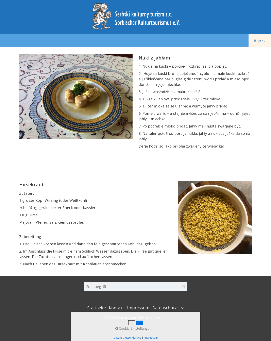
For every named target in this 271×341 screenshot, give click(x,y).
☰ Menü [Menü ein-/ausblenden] (260, 40)
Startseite (96, 307)
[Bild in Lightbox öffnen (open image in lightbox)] (76, 96)
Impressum (138, 307)
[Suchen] (184, 286)
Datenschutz (164, 307)
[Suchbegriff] (135, 286)
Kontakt (116, 307)
